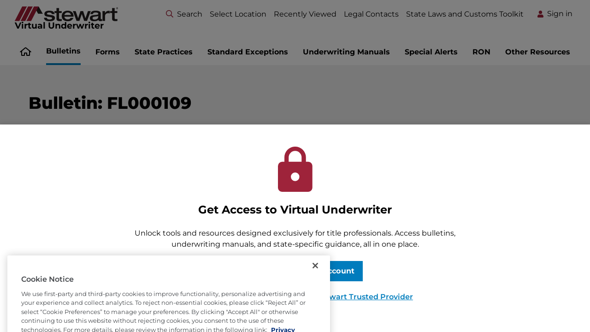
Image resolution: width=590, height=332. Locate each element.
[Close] (315, 273)
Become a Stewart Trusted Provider (345, 296)
